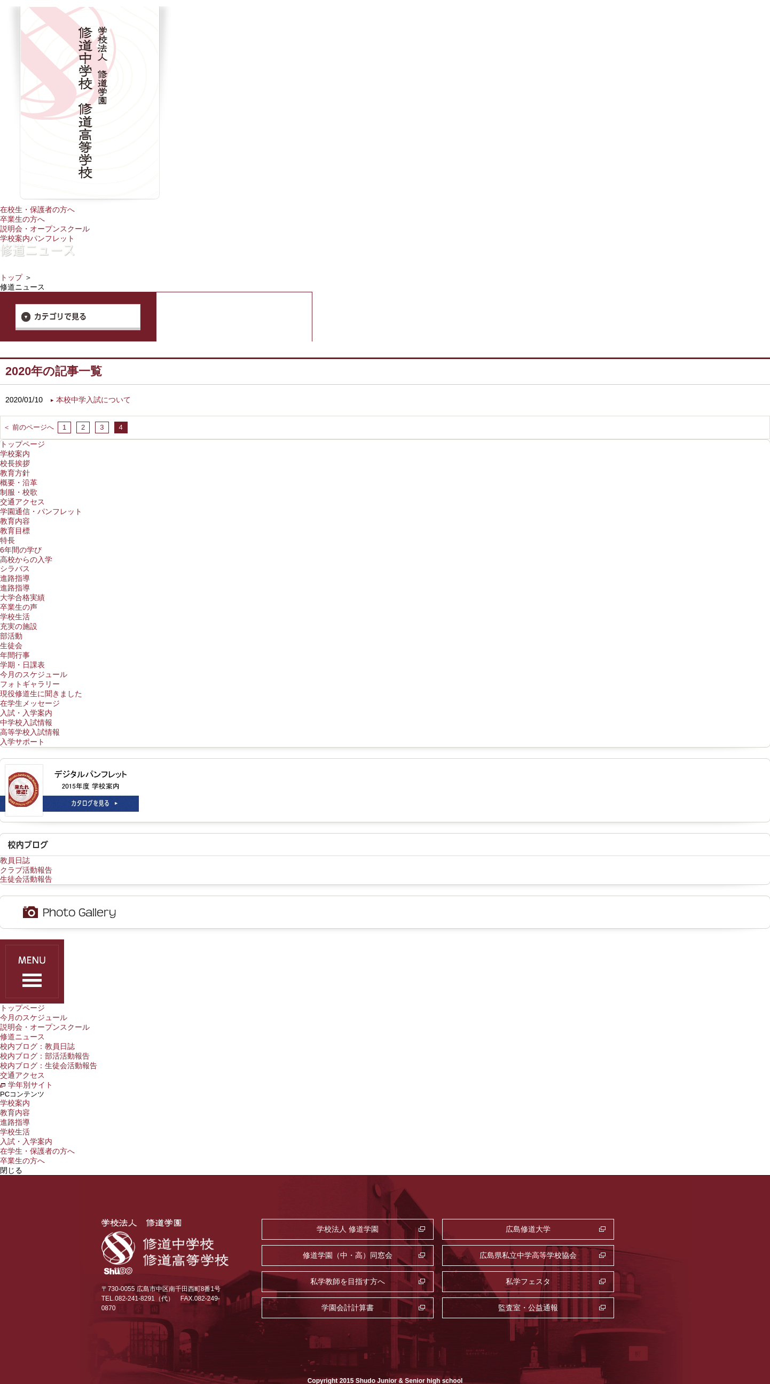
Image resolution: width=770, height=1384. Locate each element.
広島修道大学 (458, 1206)
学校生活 (15, 607)
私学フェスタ (591, 1233)
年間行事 (15, 644)
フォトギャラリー (30, 671)
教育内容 (15, 515)
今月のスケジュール (33, 662)
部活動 (11, 625)
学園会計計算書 (324, 1259)
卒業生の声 (18, 598)
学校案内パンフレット (37, 237)
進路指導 (15, 570)
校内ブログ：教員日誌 (37, 1028)
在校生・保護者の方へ (37, 209)
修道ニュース (22, 1019)
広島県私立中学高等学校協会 (324, 1233)
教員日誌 (15, 845)
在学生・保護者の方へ (37, 1129)
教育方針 (15, 469)
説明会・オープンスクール (45, 227)
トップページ (22, 441)
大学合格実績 (22, 589)
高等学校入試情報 (30, 717)
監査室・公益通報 (458, 1259)
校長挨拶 (15, 460)
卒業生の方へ (22, 218)
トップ (11, 275)
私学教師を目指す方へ (458, 1233)
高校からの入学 (26, 552)
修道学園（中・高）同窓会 (592, 1206)
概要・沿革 (18, 478)
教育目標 (15, 524)
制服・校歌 (18, 488)
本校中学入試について (93, 397)
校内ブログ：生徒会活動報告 (48, 1047)
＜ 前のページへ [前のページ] (28, 425)
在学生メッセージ (30, 690)
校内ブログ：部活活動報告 (45, 1037)
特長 (7, 534)
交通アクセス (22, 497)
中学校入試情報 (26, 708)
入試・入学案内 (26, 699)
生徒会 (11, 635)
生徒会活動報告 (26, 863)
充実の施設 (18, 616)
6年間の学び (21, 543)
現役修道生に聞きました (41, 681)
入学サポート (22, 726)
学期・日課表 (22, 653)
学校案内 (15, 451)
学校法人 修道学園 (324, 1206)
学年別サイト (30, 1065)
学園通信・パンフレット (41, 506)
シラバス (15, 561)
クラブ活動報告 (26, 854)
